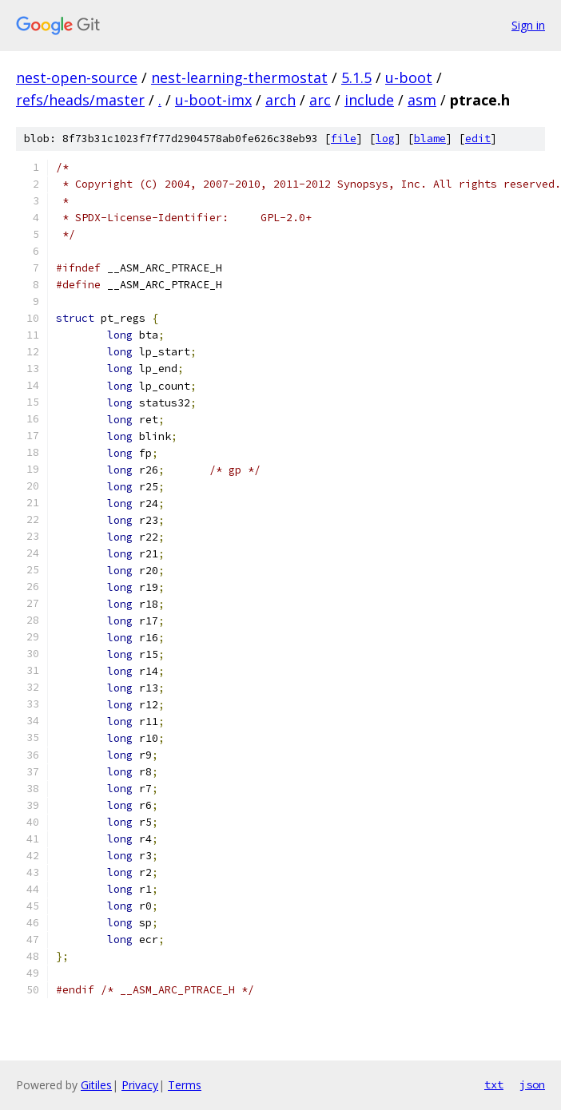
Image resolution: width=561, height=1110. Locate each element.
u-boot (408, 77)
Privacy (139, 1084)
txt (493, 1084)
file (343, 138)
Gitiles (96, 1084)
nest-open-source (76, 77)
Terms (184, 1084)
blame (430, 138)
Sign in (528, 25)
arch (280, 99)
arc (320, 99)
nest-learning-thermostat (239, 77)
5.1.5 (356, 77)
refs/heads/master (80, 99)
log (385, 138)
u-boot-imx (213, 99)
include (369, 99)
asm (422, 99)
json (532, 1084)
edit (478, 138)
